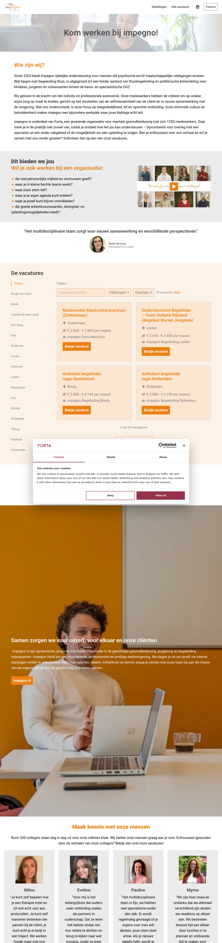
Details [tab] (111, 457)
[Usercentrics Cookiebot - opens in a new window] (161, 445)
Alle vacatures (180, 7)
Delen (176, 294)
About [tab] (163, 457)
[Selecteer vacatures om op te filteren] (119, 295)
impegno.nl (22, 683)
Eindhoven (17, 348)
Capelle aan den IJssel (25, 316)
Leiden (15, 379)
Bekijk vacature (77, 349)
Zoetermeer (18, 452)
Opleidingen (159, 7)
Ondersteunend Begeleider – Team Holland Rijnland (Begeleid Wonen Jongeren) (167, 317)
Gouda (15, 358)
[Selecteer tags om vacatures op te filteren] (143, 295)
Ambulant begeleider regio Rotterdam (161, 379)
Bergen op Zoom (21, 296)
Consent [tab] (59, 457)
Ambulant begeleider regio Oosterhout (82, 379)
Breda (14, 306)
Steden (18, 285)
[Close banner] (184, 445)
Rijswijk (15, 410)
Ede (13, 337)
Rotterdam (17, 421)
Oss (13, 400)
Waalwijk (16, 441)
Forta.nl (211, 7)
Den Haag (17, 327)
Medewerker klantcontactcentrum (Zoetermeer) (94, 315)
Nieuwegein (18, 389)
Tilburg (15, 431)
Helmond (16, 369)
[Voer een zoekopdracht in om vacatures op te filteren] (81, 295)
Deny (110, 495)
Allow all (160, 495)
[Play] (174, 189)
